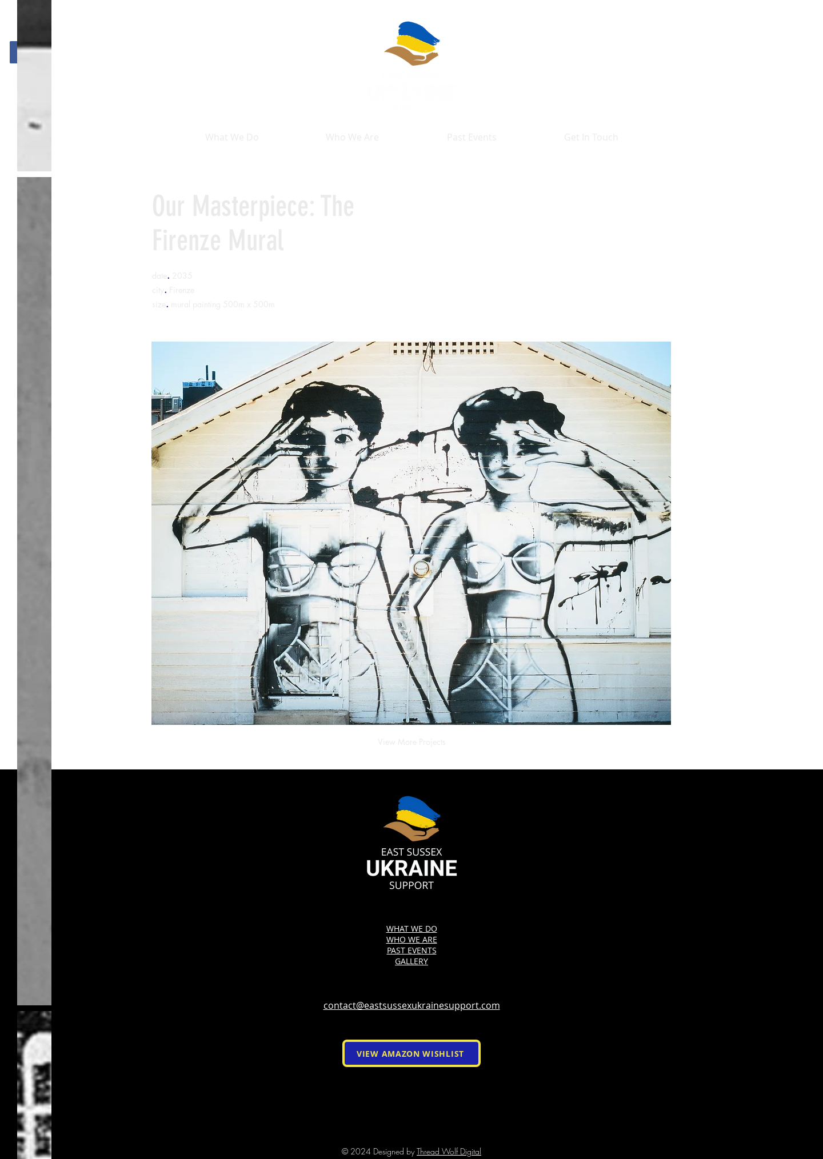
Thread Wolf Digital (449, 1151)
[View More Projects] (411, 742)
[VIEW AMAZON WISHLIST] (411, 1053)
